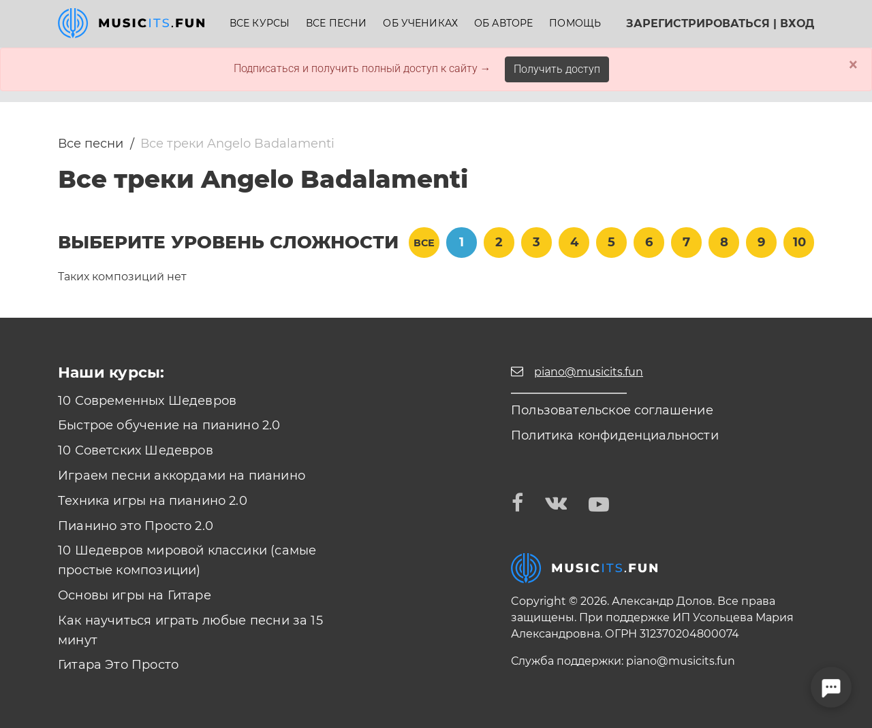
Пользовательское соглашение (612, 410)
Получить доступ (557, 69)
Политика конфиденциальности (615, 435)
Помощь (575, 23)
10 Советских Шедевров (135, 450)
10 (799, 242)
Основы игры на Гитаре (134, 595)
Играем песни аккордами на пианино (181, 475)
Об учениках (420, 23)
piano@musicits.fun (680, 661)
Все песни (336, 23)
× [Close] (853, 64)
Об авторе (503, 23)
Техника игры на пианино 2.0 (152, 500)
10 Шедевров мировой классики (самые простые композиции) (187, 560)
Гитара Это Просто (118, 664)
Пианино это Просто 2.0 (135, 525)
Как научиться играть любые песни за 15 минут (190, 630)
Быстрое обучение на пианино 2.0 (169, 425)
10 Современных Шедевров (147, 400)
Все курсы (260, 23)
